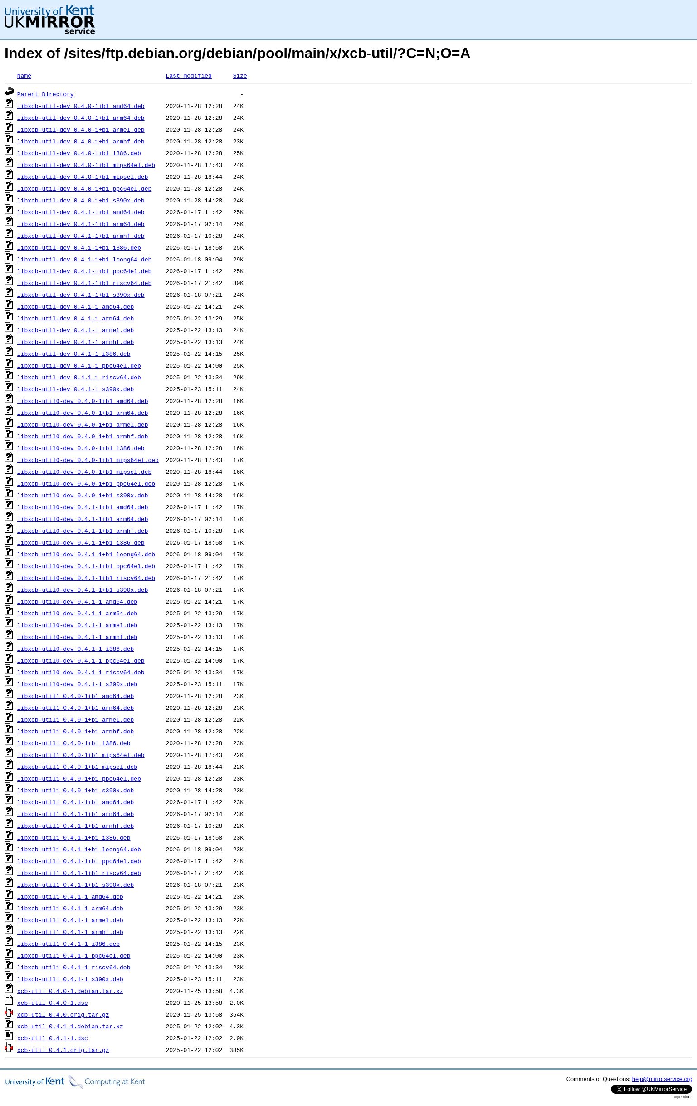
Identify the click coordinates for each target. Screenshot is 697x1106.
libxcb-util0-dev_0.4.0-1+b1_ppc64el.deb (86, 483)
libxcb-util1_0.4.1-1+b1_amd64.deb (75, 802)
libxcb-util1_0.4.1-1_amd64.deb (70, 896)
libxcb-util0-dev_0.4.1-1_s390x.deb (77, 684)
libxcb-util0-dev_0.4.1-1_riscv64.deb (81, 672)
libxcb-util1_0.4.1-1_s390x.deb (70, 979)
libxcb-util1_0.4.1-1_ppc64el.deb (74, 955)
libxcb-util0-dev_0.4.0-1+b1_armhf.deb (82, 436)
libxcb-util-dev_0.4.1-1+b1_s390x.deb (81, 294)
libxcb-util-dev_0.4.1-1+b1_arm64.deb (81, 224)
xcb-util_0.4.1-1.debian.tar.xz (70, 1026)
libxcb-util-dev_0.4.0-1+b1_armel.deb (81, 129)
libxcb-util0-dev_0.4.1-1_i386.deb (75, 648)
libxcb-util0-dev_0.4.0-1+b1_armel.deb (82, 424)
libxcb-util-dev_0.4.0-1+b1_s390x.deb (81, 200)
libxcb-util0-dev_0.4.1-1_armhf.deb (77, 637)
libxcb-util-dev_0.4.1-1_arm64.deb (75, 318)
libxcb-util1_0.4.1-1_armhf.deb (70, 932)
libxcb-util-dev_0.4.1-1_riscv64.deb (79, 377)
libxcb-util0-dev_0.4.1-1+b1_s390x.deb (82, 589)
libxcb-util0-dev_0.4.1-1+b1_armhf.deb (82, 530)
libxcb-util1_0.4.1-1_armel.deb (70, 920)
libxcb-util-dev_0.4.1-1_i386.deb (74, 353)
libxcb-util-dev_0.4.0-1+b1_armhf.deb (81, 141)
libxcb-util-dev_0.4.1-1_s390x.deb (75, 389)
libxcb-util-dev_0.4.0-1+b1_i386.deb (79, 153)
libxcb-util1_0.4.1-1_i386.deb (68, 943)
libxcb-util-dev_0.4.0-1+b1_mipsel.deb (82, 176)
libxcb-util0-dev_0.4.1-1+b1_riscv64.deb (86, 578)
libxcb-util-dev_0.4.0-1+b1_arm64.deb (81, 117)
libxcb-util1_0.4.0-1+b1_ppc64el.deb (79, 778)
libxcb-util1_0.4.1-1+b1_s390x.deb (75, 884)
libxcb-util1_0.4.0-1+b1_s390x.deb (75, 790)
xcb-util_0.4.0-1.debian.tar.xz (70, 991)
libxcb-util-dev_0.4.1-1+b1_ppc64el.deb (84, 271)
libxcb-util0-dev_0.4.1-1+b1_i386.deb (81, 542)
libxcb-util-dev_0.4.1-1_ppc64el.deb (79, 365)
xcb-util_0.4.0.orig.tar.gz (63, 1014)
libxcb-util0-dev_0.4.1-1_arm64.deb (77, 613)
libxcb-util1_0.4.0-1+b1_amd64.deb (75, 696)
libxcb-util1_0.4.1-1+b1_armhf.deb (75, 825)
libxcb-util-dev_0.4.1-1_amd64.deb (75, 306)
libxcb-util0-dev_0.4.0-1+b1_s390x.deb (82, 495)
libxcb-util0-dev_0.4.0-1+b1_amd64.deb (82, 401)
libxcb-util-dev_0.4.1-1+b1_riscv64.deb (84, 283)
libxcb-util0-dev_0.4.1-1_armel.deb (77, 625)
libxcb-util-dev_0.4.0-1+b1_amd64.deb (81, 106)
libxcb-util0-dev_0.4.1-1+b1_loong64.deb (86, 554)
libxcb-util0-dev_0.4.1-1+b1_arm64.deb (82, 519)
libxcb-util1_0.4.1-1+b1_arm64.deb (75, 814)
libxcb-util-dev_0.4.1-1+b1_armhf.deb (81, 235)
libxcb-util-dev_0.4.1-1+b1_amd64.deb (81, 212)
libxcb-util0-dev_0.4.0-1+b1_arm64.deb (82, 412)
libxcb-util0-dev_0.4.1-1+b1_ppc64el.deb (86, 566)
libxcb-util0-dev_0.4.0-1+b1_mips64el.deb (88, 460)
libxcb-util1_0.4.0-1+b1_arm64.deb (75, 707)
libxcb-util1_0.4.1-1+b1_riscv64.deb (79, 873)
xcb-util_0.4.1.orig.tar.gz (63, 1050)
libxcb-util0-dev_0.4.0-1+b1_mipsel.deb (84, 471)
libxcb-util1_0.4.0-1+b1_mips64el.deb (81, 755)
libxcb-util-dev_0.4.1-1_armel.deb (75, 330)
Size (240, 75)
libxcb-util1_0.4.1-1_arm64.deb (70, 908)
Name (24, 75)
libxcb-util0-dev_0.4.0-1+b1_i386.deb (81, 448)
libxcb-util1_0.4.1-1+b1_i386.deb (74, 837)
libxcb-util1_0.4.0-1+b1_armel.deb (75, 719)
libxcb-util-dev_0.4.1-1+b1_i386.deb (79, 247)
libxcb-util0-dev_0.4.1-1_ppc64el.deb (81, 660)
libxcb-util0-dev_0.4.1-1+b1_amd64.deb (82, 507)
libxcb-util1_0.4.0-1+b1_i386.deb (74, 743)
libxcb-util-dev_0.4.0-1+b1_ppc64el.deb (84, 188)
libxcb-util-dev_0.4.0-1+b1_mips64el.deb (86, 165)
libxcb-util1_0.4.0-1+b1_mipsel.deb (77, 766)
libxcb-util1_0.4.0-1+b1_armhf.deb (75, 731)
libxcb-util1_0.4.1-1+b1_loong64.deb (79, 849)
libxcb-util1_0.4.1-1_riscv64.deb (74, 967)
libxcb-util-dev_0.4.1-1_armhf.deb (75, 342)
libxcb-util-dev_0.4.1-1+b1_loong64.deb (84, 259)
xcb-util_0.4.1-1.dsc (52, 1038)
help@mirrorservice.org (662, 1079)
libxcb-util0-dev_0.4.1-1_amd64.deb (77, 601)
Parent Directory (45, 94)
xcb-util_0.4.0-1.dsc (52, 1002)
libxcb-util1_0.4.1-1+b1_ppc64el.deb (79, 861)
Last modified (188, 75)
